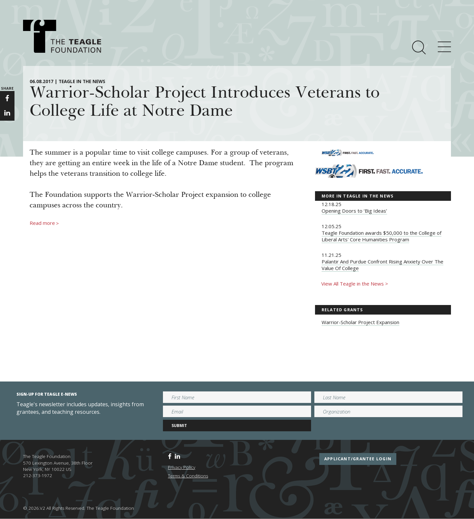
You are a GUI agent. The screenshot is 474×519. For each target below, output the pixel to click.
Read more (44, 223)
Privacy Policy (181, 467)
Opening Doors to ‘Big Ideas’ (354, 210)
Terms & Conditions (188, 476)
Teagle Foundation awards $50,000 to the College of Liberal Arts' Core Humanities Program (381, 236)
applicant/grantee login (357, 459)
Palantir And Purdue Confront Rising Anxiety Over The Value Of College (382, 264)
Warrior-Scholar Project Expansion (360, 322)
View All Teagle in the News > (354, 283)
